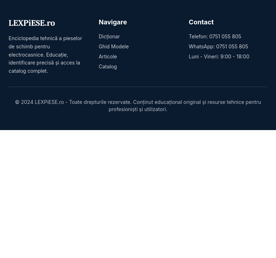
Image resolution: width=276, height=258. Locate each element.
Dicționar (109, 36)
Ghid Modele (114, 46)
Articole (108, 56)
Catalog (108, 66)
